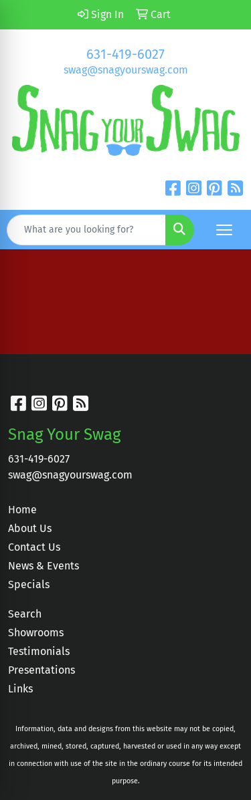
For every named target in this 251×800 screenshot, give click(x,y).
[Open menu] (224, 230)
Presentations (41, 670)
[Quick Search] (86, 230)
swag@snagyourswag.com (126, 69)
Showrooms (36, 632)
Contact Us (34, 547)
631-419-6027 (125, 54)
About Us (30, 528)
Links (20, 688)
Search (24, 614)
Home (22, 509)
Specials (29, 584)
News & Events (43, 565)
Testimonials (39, 651)
